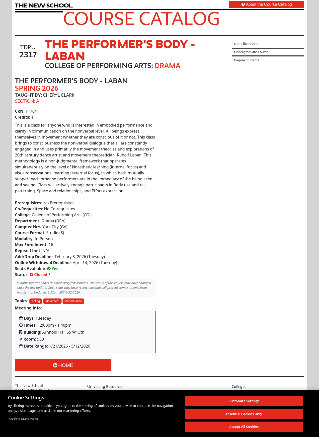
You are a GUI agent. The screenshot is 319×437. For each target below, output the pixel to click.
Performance (73, 301)
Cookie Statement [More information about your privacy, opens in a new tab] (23, 419)
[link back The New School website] (44, 5)
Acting (36, 301)
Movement (52, 301)
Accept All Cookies (244, 427)
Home (63, 365)
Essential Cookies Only (244, 414)
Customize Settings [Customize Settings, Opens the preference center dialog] (244, 401)
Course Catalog (141, 18)
